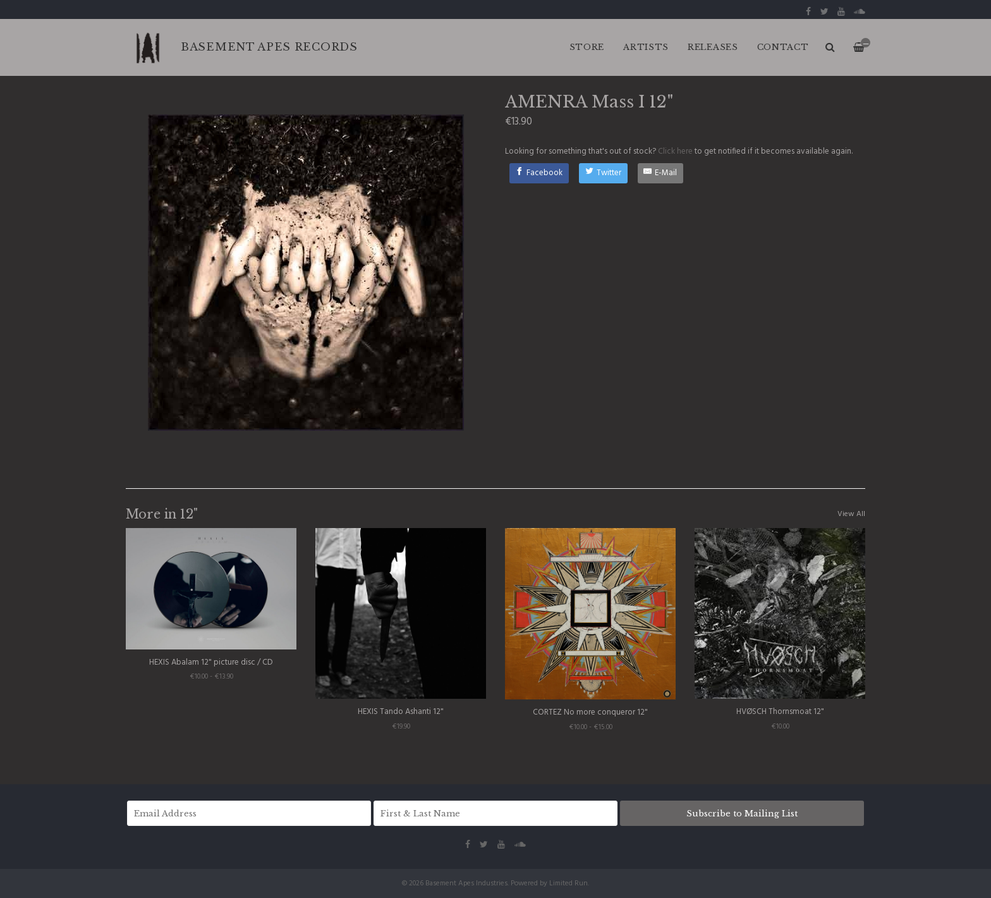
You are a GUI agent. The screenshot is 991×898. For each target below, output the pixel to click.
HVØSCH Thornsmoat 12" (780, 711)
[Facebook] (539, 173)
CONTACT (783, 47)
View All (851, 514)
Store (587, 47)
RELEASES (713, 47)
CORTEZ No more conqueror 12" (590, 712)
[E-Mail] (661, 173)
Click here (675, 151)
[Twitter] (603, 173)
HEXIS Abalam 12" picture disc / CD (211, 662)
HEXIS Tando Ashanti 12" (401, 711)
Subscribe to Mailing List (742, 813)
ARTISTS (646, 47)
